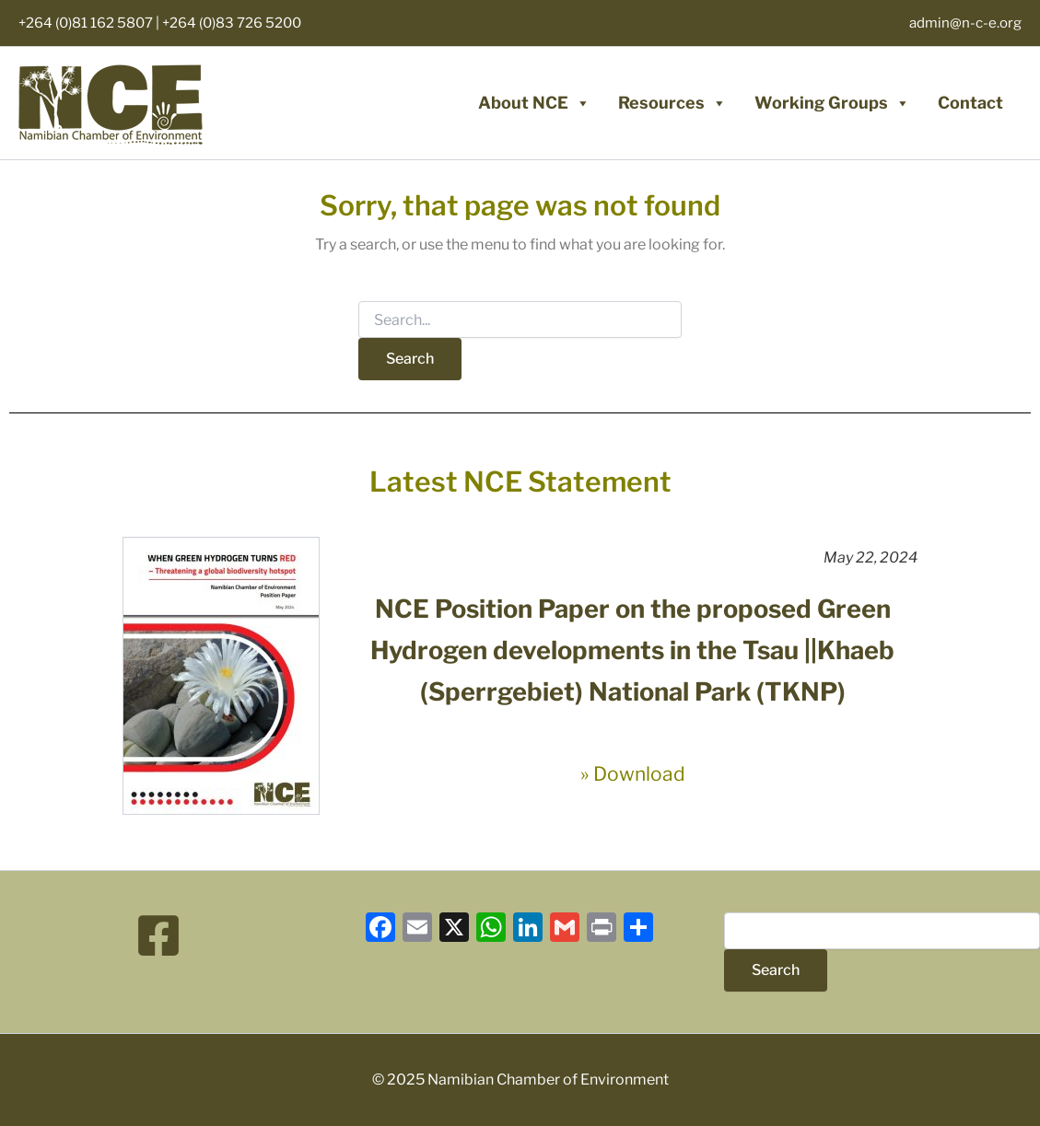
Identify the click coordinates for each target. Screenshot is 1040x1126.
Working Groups (832, 103)
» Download (632, 773)
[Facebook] (158, 935)
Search (776, 970)
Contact (970, 102)
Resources (672, 103)
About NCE (534, 103)
